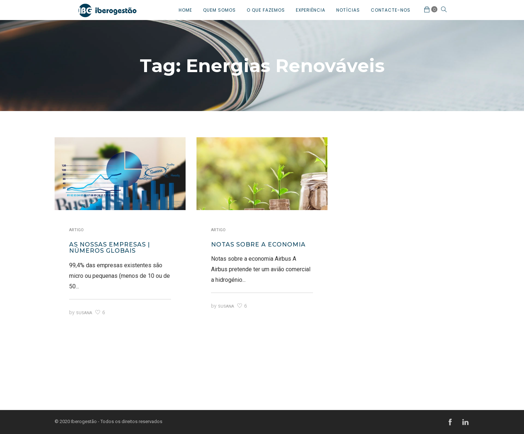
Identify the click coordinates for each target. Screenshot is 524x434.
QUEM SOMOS (219, 10)
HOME (185, 10)
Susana (84, 313)
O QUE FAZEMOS (266, 10)
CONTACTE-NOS (390, 10)
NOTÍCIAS (348, 10)
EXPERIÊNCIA (310, 10)
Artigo (76, 230)
